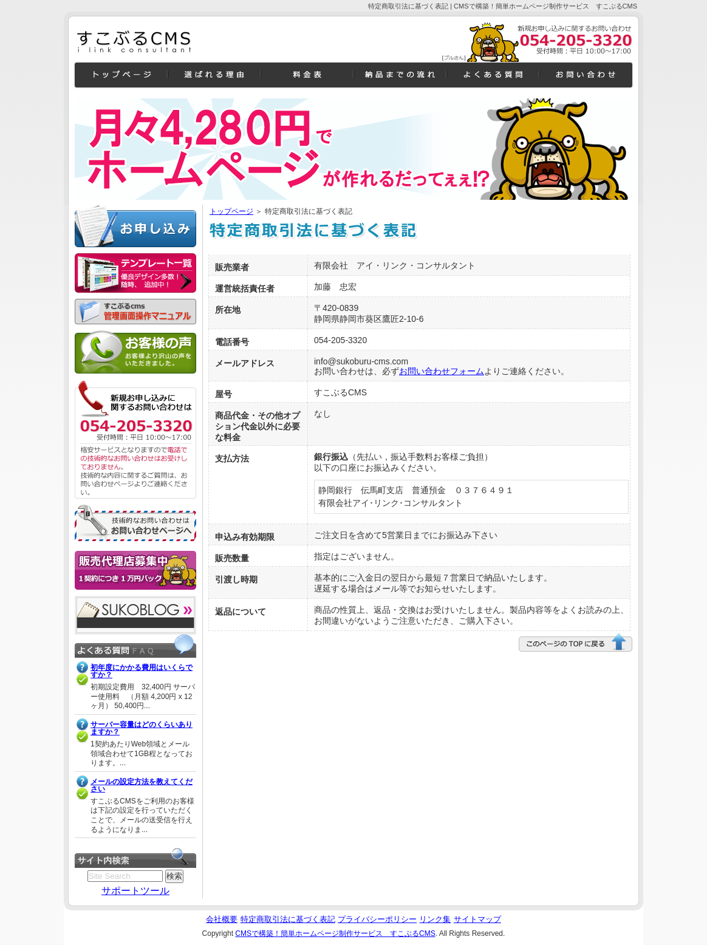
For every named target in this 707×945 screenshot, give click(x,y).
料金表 (307, 75)
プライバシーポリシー (377, 919)
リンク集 (435, 919)
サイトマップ (477, 919)
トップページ (231, 211)
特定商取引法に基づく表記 (288, 919)
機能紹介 (214, 75)
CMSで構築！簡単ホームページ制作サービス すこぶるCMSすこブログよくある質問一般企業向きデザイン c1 (135, 41)
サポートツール (135, 890)
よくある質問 (492, 75)
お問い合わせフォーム (441, 371)
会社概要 (221, 919)
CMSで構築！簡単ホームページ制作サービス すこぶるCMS (335, 933)
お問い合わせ (585, 75)
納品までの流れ (400, 75)
